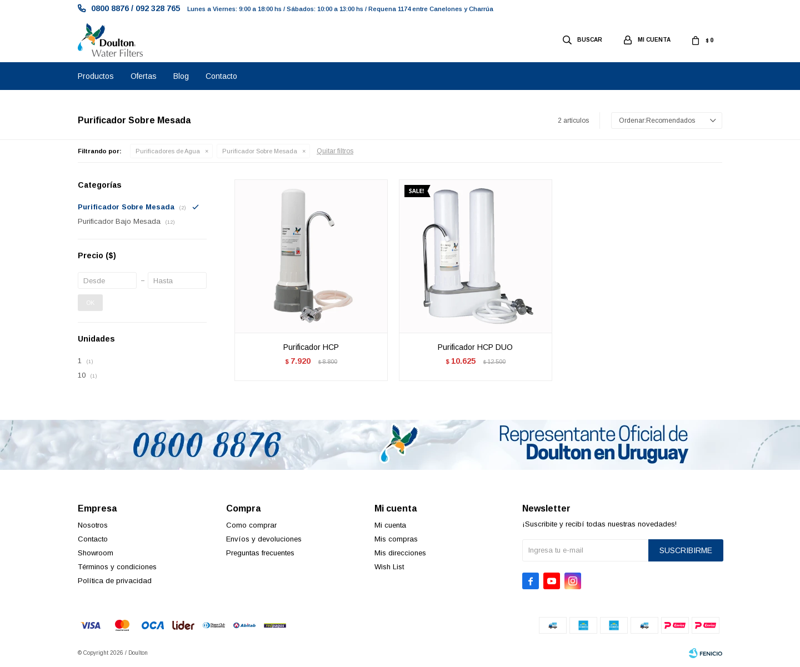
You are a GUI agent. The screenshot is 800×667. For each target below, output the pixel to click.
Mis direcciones (400, 553)
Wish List (389, 567)
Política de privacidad (115, 580)
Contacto (221, 76)
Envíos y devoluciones (264, 539)
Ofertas (144, 76)
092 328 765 (158, 8)
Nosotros (93, 525)
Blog (181, 76)
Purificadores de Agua (168, 151)
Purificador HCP (311, 347)
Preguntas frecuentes (260, 553)
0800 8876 (110, 8)
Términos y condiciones (117, 567)
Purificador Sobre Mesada (259, 151)
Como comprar (251, 525)
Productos (96, 76)
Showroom (95, 553)
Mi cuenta (390, 525)
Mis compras (396, 539)
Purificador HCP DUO (475, 347)
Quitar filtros (335, 151)
